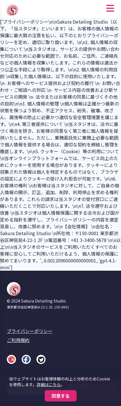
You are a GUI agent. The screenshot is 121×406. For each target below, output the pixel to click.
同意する (61, 395)
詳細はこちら (49, 384)
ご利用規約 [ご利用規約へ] (18, 340)
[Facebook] (26, 359)
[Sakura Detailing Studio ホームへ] (12, 9)
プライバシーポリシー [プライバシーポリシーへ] (29, 331)
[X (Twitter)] (41, 359)
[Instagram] (11, 359)
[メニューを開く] (110, 9)
